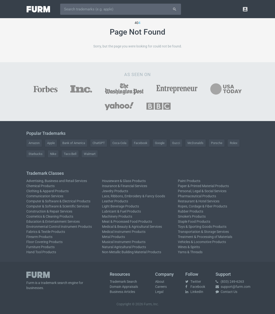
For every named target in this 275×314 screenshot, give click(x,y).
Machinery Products (117, 216)
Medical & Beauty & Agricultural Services (132, 227)
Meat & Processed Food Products (127, 221)
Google (160, 143)
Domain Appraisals (124, 287)
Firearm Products (39, 237)
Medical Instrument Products (123, 232)
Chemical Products (40, 186)
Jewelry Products (115, 191)
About (159, 281)
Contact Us (226, 292)
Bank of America (73, 143)
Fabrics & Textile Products (45, 232)
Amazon (34, 143)
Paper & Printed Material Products (203, 186)
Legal (159, 292)
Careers (161, 287)
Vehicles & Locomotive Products (202, 242)
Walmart (89, 154)
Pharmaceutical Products (197, 196)
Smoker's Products (192, 216)
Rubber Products (190, 211)
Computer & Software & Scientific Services (57, 206)
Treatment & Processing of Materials (205, 237)
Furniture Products (40, 247)
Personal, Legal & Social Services (202, 191)
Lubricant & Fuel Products (121, 211)
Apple (51, 143)
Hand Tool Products (41, 252)
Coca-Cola (119, 143)
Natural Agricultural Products (124, 247)
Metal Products (113, 237)
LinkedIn (194, 292)
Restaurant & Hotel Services (198, 201)
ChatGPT (99, 143)
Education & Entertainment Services (53, 221)
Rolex (233, 143)
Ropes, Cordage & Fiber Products (202, 206)
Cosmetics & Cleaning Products (49, 216)
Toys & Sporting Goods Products (202, 227)
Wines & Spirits (189, 247)
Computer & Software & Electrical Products (58, 201)
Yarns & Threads (190, 252)
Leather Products (115, 201)
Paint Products (189, 181)
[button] (245, 9)
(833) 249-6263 (230, 281)
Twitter (193, 281)
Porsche (216, 143)
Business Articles (122, 292)
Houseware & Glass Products (124, 181)
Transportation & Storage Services (203, 232)
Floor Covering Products (44, 242)
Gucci (176, 143)
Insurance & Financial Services (124, 186)
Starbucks (36, 154)
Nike (53, 154)
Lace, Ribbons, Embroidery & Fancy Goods (133, 196)
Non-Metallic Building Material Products (131, 252)
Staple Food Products (194, 221)
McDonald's (195, 143)
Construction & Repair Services (49, 211)
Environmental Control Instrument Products (59, 227)
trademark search (54, 283)
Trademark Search (123, 281)
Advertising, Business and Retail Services (56, 181)
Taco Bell (70, 154)
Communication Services (44, 196)
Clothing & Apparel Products (47, 191)
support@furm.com (233, 287)
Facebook (140, 143)
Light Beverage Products (120, 206)
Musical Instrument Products (123, 242)
